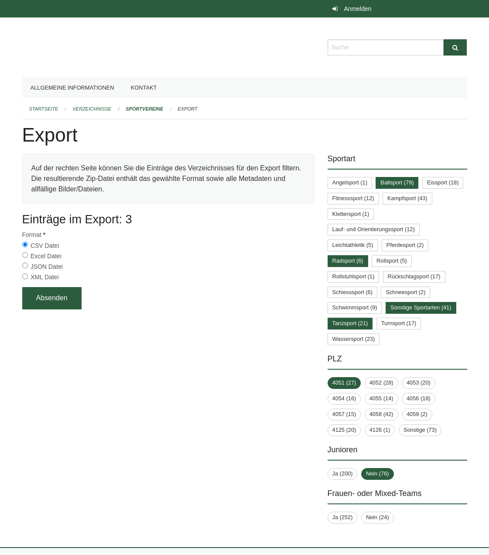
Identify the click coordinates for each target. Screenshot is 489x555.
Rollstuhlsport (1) (353, 276)
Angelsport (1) (349, 182)
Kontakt (144, 87)
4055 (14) (381, 398)
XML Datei (45, 277)
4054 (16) (344, 398)
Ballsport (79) (397, 182)
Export (188, 108)
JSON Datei (47, 266)
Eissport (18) (443, 182)
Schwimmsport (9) (354, 307)
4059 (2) (417, 414)
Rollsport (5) (391, 260)
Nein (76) (377, 473)
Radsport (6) (347, 260)
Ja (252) (342, 517)
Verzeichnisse (92, 108)
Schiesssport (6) (352, 292)
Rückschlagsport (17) (414, 276)
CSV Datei (45, 245)
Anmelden (358, 8)
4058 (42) (381, 414)
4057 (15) (344, 414)
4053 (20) (419, 382)
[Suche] (455, 47)
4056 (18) (419, 398)
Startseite (43, 108)
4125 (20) (344, 430)
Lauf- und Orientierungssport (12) (373, 229)
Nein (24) (377, 517)
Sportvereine (144, 108)
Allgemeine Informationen (72, 87)
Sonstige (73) (420, 430)
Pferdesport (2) (405, 245)
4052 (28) (381, 382)
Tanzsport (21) (350, 323)
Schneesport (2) (405, 292)
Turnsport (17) (399, 323)
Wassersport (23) (353, 339)
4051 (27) (344, 382)
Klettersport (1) (350, 214)
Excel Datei (46, 256)
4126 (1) (379, 430)
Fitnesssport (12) (353, 198)
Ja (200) (342, 473)
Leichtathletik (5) (352, 245)
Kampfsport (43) (407, 198)
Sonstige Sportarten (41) (420, 307)
